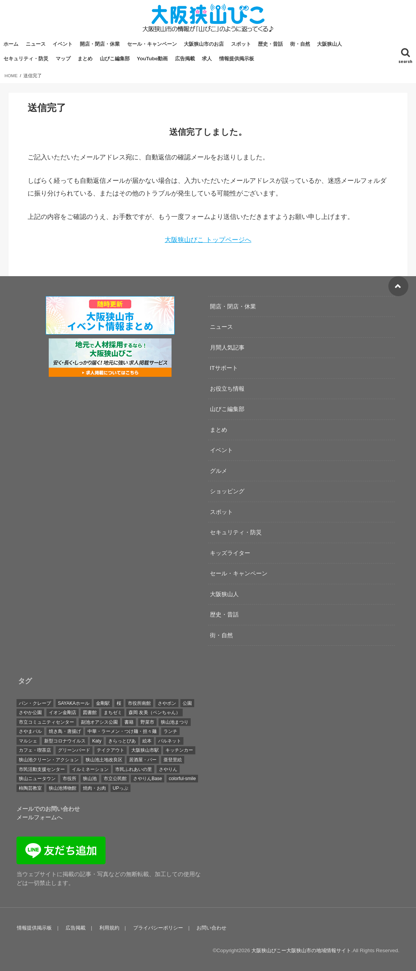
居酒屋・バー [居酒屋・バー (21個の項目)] (143, 759)
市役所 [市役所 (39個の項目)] (69, 778)
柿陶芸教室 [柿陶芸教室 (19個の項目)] (30, 787)
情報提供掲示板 (236, 58)
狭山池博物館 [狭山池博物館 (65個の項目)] (62, 787)
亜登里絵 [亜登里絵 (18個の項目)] (172, 759)
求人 (207, 58)
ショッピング (227, 490)
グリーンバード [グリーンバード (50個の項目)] (74, 750)
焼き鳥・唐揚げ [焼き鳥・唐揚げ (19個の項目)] (65, 731)
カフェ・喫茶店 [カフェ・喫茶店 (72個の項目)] (35, 750)
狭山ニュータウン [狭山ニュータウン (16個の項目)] (37, 778)
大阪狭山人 (329, 44)
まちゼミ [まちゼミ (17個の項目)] (113, 712)
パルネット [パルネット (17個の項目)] (169, 740)
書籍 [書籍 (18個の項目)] (129, 721)
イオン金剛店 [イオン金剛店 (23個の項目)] (62, 712)
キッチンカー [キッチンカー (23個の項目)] (179, 750)
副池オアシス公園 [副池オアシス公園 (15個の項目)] (99, 721)
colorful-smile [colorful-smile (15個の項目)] (182, 778)
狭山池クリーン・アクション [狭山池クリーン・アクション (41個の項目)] (49, 759)
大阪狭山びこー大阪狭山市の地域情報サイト (301, 950)
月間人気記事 (227, 347)
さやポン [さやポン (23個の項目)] (167, 703)
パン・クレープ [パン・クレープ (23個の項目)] (35, 703)
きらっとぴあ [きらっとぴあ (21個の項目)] (122, 740)
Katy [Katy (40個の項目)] (96, 740)
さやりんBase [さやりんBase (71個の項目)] (147, 778)
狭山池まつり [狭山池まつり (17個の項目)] (174, 721)
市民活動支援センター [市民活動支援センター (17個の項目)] (42, 769)
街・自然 (300, 44)
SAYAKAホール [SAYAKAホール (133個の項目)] (73, 703)
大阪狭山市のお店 (204, 44)
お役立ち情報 (227, 388)
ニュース (36, 44)
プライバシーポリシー (156, 927)
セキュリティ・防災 (25, 58)
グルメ (218, 470)
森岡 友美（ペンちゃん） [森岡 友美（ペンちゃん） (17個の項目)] (154, 712)
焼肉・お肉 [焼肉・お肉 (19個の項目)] (94, 787)
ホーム (10, 44)
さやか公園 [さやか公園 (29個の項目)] (30, 712)
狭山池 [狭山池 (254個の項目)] (90, 778)
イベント (63, 44)
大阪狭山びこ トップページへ (208, 240)
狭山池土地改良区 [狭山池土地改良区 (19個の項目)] (104, 759)
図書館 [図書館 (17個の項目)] (90, 712)
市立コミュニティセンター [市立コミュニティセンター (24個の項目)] (46, 721)
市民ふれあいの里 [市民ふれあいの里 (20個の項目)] (133, 769)
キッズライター (230, 552)
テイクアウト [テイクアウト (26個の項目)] (110, 750)
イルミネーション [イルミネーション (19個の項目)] (90, 769)
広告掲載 (185, 58)
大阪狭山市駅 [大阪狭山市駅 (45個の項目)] (145, 750)
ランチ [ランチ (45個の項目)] (170, 731)
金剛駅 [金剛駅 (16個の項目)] (103, 703)
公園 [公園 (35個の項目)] (187, 703)
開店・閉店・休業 (100, 44)
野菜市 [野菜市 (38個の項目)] (147, 721)
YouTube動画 (152, 58)
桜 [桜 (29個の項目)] (119, 703)
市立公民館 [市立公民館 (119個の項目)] (115, 778)
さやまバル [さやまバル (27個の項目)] (30, 731)
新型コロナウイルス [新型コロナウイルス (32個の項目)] (65, 740)
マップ (63, 58)
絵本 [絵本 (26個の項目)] (147, 740)
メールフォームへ (40, 817)
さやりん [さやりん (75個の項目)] (168, 769)
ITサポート (224, 367)
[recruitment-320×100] (110, 371)
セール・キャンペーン (152, 44)
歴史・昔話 (270, 44)
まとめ (85, 58)
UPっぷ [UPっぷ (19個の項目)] (121, 787)
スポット (241, 44)
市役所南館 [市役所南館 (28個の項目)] (139, 703)
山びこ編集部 (115, 58)
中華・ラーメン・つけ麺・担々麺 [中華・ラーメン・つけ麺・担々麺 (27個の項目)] (122, 731)
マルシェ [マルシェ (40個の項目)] (28, 740)
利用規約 (108, 927)
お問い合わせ (209, 927)
